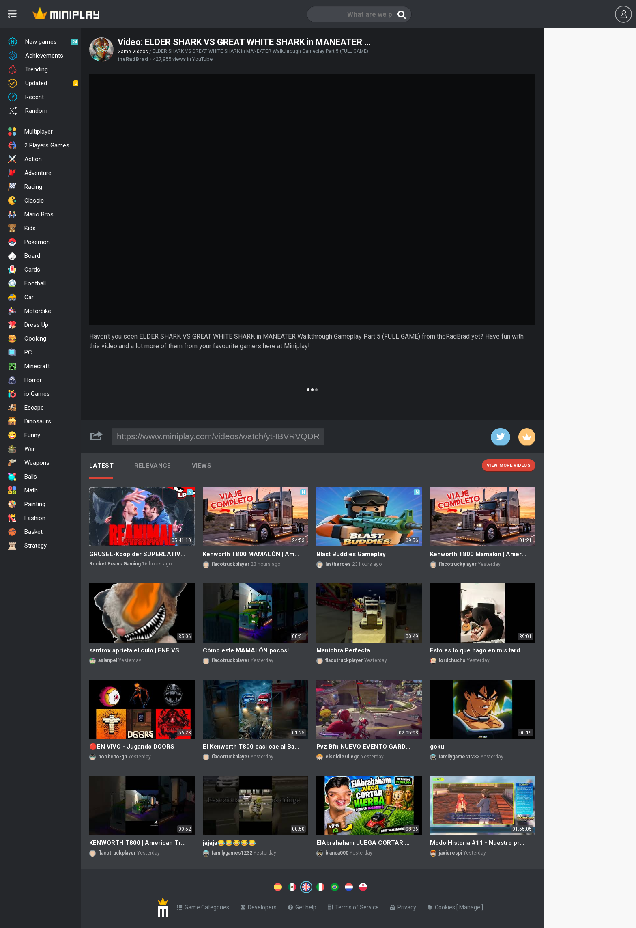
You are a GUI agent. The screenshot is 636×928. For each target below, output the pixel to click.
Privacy (403, 905)
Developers (259, 905)
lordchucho (452, 660)
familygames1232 (459, 756)
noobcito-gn (112, 756)
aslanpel (107, 660)
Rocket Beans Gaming (115, 563)
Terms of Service (353, 905)
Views (202, 465)
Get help (302, 905)
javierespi (450, 852)
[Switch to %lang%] (232, 886)
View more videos (509, 465)
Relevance (152, 465)
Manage (470, 905)
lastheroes (338, 564)
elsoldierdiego (342, 756)
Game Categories (203, 905)
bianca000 (336, 852)
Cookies (442, 905)
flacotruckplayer (230, 564)
